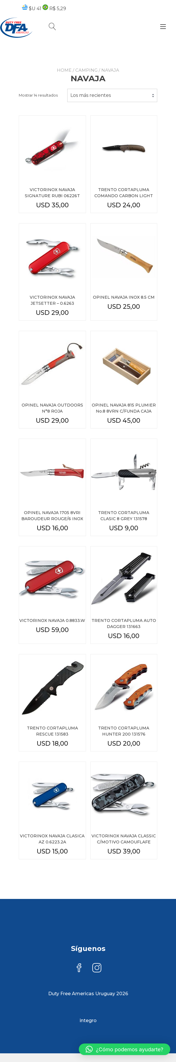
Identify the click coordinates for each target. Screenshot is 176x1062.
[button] (124, 1049)
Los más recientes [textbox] (90, 100)
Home (64, 75)
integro (88, 1021)
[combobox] (112, 100)
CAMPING (86, 75)
